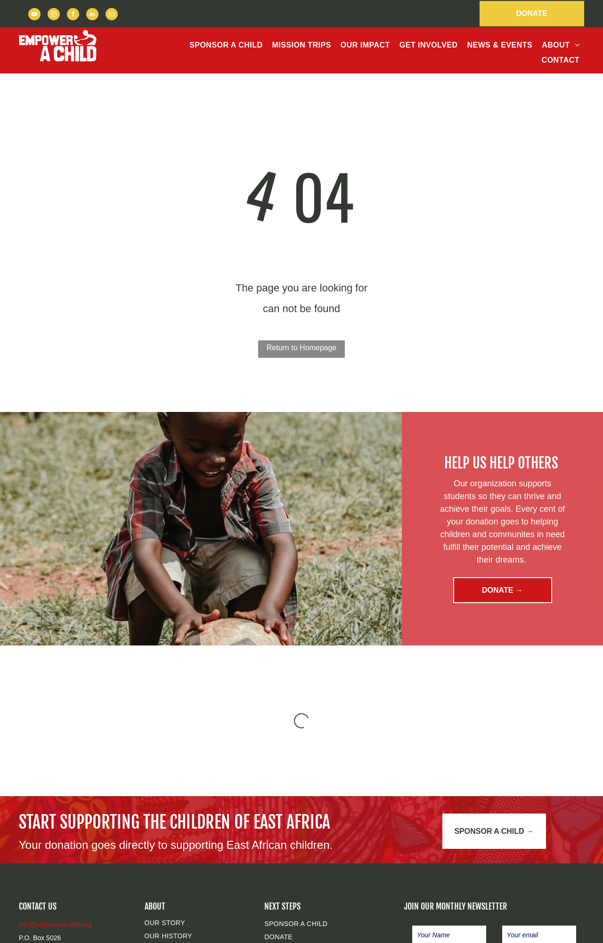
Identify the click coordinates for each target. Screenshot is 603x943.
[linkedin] (92, 15)
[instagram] (54, 15)
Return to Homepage (302, 348)
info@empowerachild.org (55, 924)
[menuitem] (226, 45)
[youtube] (34, 15)
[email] (112, 15)
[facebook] (73, 15)
